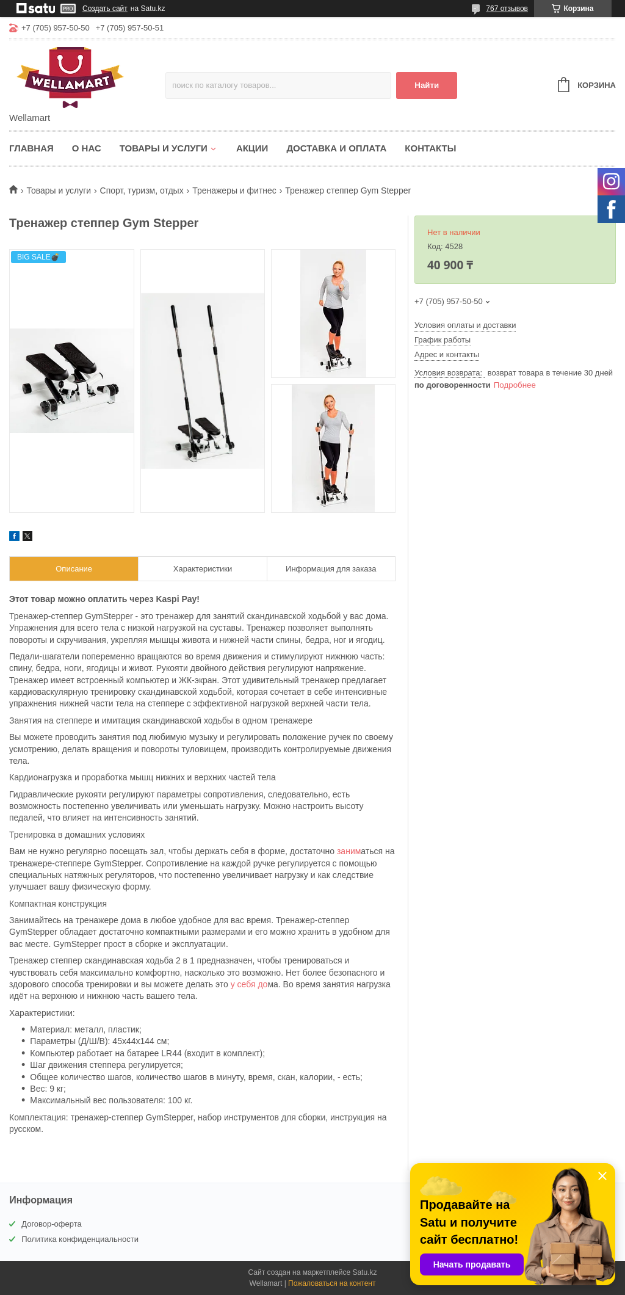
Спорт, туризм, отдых (142, 190)
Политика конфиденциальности (80, 1239)
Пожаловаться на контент (331, 1283)
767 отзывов (507, 8)
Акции (252, 148)
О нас (86, 148)
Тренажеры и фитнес (234, 190)
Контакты (430, 148)
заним (349, 851)
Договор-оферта (51, 1223)
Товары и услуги (164, 148)
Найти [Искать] (426, 85)
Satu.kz (364, 1272)
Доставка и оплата (336, 148)
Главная (31, 148)
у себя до (249, 984)
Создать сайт (105, 8)
